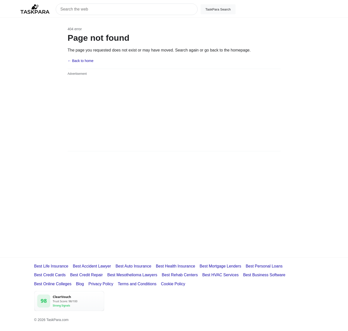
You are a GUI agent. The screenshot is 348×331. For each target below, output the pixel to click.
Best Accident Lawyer (92, 266)
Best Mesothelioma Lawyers (132, 275)
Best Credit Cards (50, 275)
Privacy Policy (100, 284)
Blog (80, 284)
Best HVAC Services (220, 275)
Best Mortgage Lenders (220, 266)
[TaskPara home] (35, 9)
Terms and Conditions (137, 284)
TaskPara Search (218, 9)
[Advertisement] (174, 113)
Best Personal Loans (264, 266)
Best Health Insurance (175, 266)
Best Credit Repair (86, 275)
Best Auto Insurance (133, 266)
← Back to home (81, 61)
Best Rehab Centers (180, 275)
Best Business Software (264, 275)
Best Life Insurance (51, 266)
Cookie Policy (173, 284)
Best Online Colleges (52, 284)
